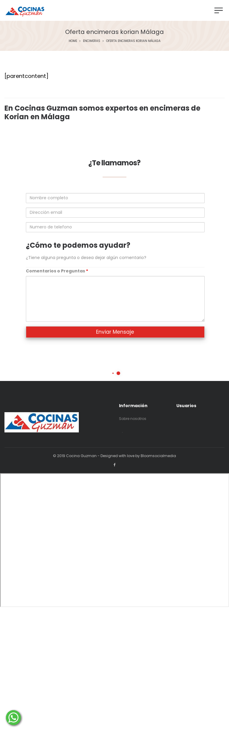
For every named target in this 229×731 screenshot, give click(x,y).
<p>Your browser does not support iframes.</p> (114, 540)
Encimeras (91, 41)
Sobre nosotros (132, 418)
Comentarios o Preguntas (57, 271)
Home (73, 41)
